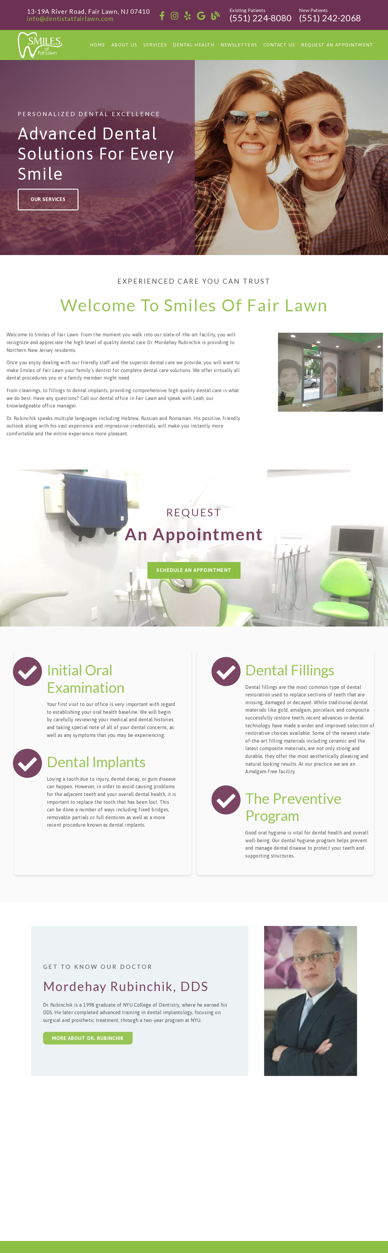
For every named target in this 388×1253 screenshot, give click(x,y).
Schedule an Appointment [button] (193, 559)
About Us (124, 44)
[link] (162, 16)
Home (97, 44)
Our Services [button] (48, 199)
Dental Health (194, 44)
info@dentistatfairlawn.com (70, 18)
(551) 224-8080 (261, 18)
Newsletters (239, 44)
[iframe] (194, 1170)
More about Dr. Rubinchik (81, 1038)
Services (155, 44)
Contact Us (279, 44)
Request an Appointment (337, 44)
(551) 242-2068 (330, 18)
